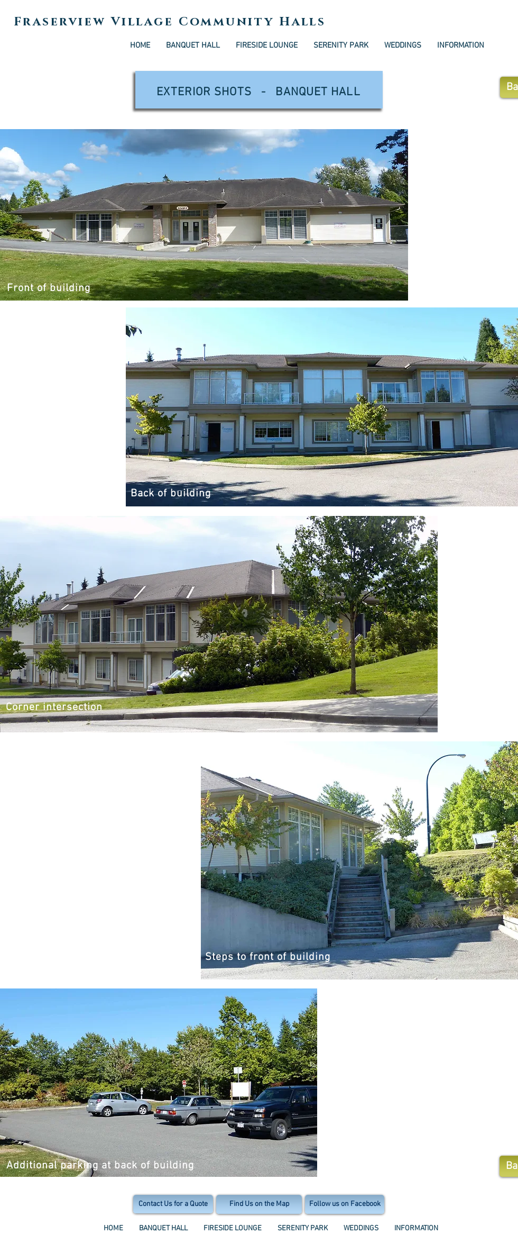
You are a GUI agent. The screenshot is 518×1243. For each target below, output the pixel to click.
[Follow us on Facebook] (344, 1204)
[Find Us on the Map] (259, 1204)
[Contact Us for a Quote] (173, 1204)
